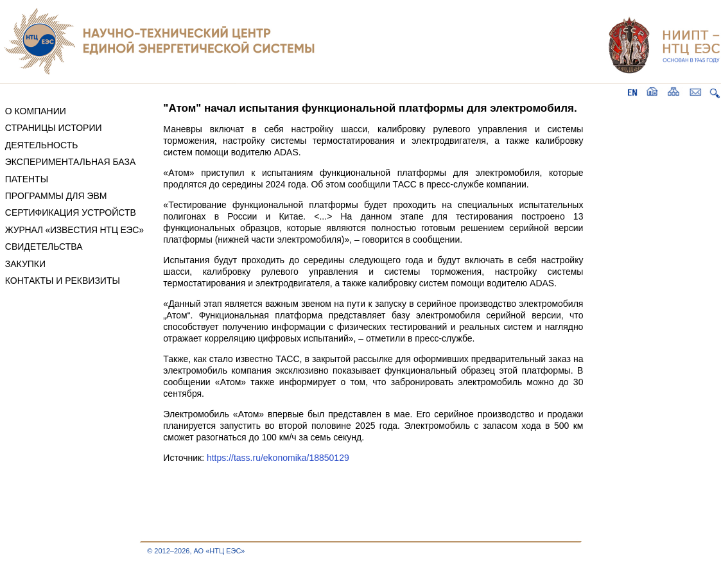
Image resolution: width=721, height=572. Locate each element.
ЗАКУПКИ (25, 264)
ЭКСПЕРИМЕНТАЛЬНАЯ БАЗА (70, 162)
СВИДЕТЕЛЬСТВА (44, 246)
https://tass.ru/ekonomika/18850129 (278, 458)
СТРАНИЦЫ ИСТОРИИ (53, 128)
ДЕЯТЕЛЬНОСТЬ (41, 145)
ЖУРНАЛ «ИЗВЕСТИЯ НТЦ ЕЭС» (74, 230)
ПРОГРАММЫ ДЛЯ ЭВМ (56, 196)
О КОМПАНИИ (35, 111)
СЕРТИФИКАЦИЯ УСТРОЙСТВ (70, 212)
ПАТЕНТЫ (26, 179)
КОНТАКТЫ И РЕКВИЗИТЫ (62, 280)
